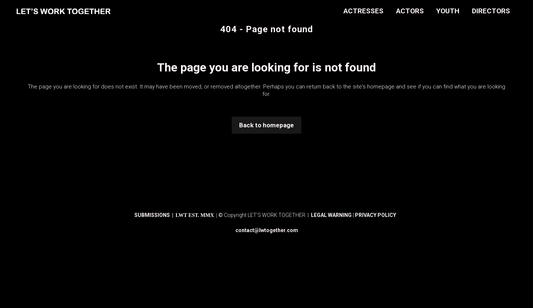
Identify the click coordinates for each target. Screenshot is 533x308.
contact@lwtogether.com (266, 230)
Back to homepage (266, 125)
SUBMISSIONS (152, 215)
